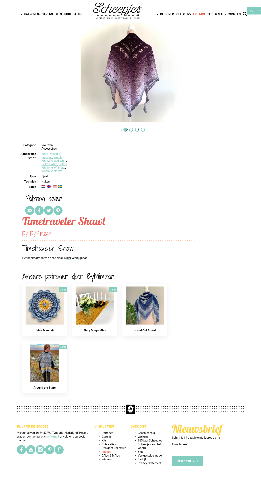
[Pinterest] (49, 449)
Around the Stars (45, 387)
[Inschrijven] (187, 461)
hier (68, 258)
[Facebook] (21, 449)
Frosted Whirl (57, 160)
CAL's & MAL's (216, 14)
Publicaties (73, 14)
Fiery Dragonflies (95, 330)
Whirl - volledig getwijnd (51, 155)
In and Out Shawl (145, 330)
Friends (199, 14)
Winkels (234, 14)
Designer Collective (175, 14)
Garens (47, 14)
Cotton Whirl (49, 164)
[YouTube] (30, 449)
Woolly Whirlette (52, 171)
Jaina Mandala (44, 330)
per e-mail (52, 436)
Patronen (31, 14)
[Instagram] (40, 449)
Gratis (63, 289)
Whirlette (59, 167)
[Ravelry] (59, 449)
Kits (58, 14)
